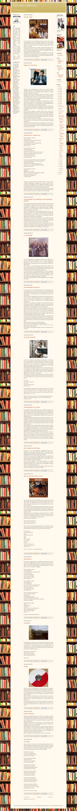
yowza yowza (60, 81)
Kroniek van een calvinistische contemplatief (61, 75)
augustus (60, 115)
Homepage (39, 797)
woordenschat (50, 462)
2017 (59, 101)
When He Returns (29, 713)
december (61, 106)
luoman (50, 805)
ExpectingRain (60, 55)
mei (60, 163)
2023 (59, 91)
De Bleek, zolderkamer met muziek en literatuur (61, 62)
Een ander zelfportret (25, 5)
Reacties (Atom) (32, 799)
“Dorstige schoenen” (30, 337)
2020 (59, 96)
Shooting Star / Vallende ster (32, 135)
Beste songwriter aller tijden (32, 448)
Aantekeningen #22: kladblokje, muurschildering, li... (61, 126)
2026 (59, 86)
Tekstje (26, 666)
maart (60, 166)
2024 (59, 89)
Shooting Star (28, 559)
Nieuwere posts (26, 797)
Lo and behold (28, 235)
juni (60, 161)
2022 (59, 93)
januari (60, 170)
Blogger (61, 805)
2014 (59, 172)
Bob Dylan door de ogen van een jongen (60, 68)
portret (50, 211)
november (61, 108)
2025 (59, 88)
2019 (59, 98)
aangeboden (44, 204)
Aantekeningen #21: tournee (32, 407)
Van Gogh (27, 741)
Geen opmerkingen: (36, 59)
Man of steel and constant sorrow (33, 476)
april (60, 165)
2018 (59, 100)
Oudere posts (51, 797)
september (61, 112)
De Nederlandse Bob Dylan (32, 287)
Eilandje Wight (28, 17)
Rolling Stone (50, 450)
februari (60, 168)
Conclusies (27, 623)
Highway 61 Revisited (30, 65)
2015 (59, 105)
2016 (59, 103)
